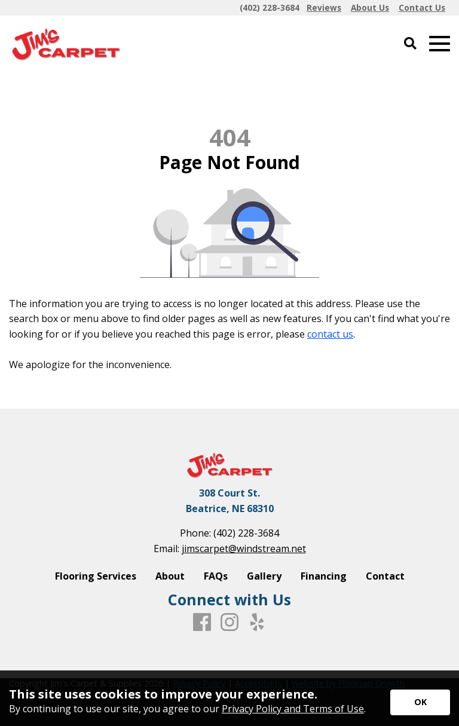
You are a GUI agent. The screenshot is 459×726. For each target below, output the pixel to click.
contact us (330, 334)
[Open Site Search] (410, 44)
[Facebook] (202, 622)
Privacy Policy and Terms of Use (293, 708)
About (170, 576)
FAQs (216, 576)
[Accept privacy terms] (420, 702)
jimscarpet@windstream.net (244, 548)
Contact (385, 576)
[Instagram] (229, 622)
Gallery (264, 576)
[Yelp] (257, 622)
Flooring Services (95, 576)
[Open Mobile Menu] (439, 44)
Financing (324, 576)
